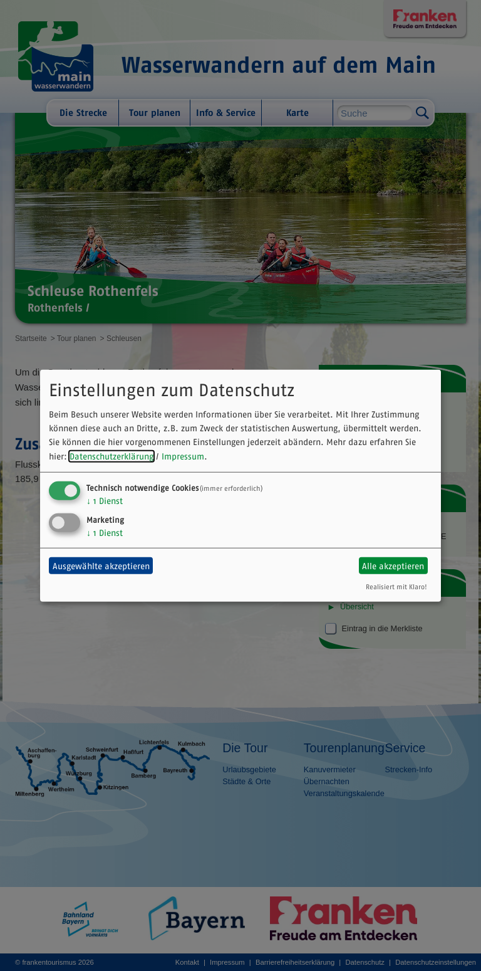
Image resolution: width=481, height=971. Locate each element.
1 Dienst (104, 501)
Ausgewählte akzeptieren (101, 565)
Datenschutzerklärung (111, 456)
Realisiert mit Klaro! (396, 586)
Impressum (183, 456)
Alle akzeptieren (393, 565)
